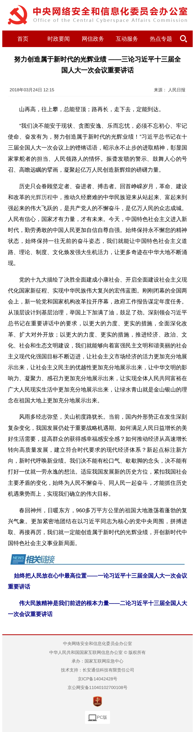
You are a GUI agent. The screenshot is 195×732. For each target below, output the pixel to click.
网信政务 (93, 39)
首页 (22, 39)
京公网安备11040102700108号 (97, 687)
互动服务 (127, 39)
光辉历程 (41, 197)
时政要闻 (58, 39)
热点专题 (161, 39)
